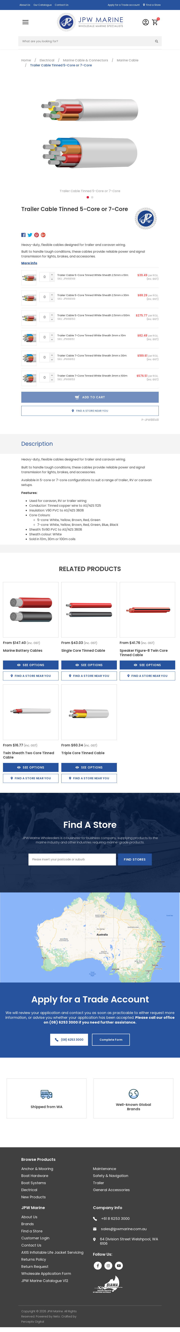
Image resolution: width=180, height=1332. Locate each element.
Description (37, 444)
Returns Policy (33, 1259)
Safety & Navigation (110, 1175)
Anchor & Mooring (37, 1168)
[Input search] (85, 41)
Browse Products (38, 1159)
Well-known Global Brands (133, 1106)
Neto (56, 1316)
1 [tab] (88, 197)
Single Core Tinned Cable (83, 650)
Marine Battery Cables (22, 650)
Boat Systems (33, 1182)
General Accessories (111, 1189)
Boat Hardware (34, 1175)
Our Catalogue (42, 5)
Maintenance (104, 1168)
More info (29, 263)
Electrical (29, 1189)
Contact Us (61, 5)
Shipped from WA (47, 1106)
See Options (30, 665)
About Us (25, 5)
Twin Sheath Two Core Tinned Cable (28, 755)
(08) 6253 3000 (69, 1040)
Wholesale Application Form (46, 1273)
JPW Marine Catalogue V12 (44, 1280)
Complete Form (111, 1040)
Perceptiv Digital (32, 1322)
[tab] (37, 444)
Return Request (34, 1266)
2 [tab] (92, 197)
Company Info (107, 1207)
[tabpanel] (90, 138)
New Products (33, 1197)
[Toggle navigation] (25, 22)
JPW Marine (33, 1207)
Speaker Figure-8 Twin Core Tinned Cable (144, 652)
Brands (27, 1223)
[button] (155, 22)
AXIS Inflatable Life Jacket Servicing (52, 1252)
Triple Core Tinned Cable (83, 753)
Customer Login (35, 1238)
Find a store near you (90, 410)
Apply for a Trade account (124, 5)
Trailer (98, 1182)
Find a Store (153, 5)
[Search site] (157, 41)
